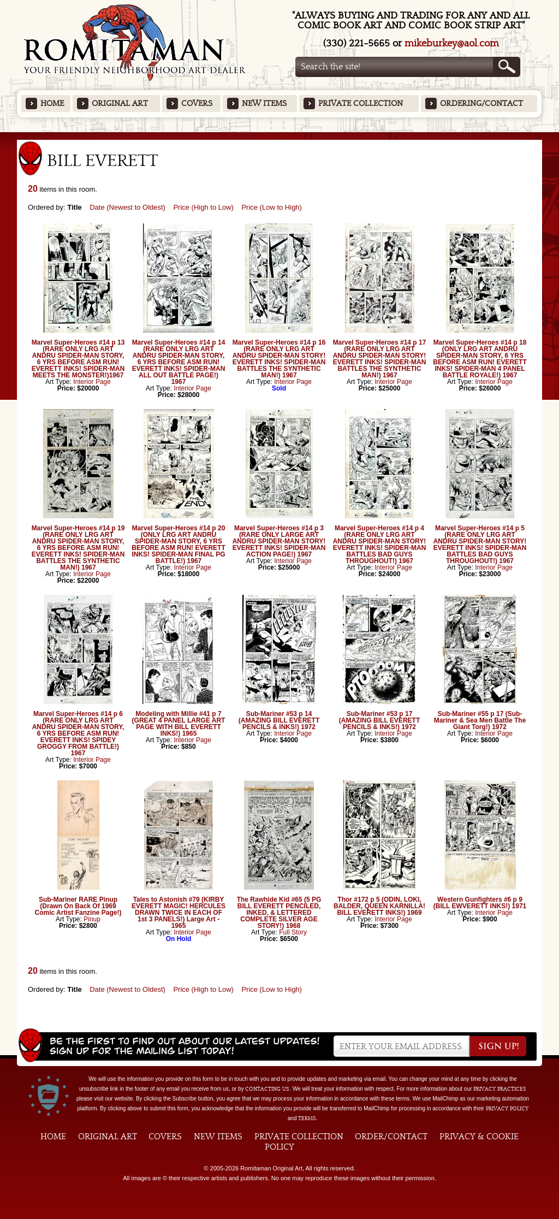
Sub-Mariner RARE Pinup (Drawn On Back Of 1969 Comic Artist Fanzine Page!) (78, 906)
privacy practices (499, 1089)
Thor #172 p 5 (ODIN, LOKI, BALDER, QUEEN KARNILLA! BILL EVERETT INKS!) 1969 (379, 906)
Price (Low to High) (271, 207)
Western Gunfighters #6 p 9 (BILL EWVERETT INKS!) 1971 (479, 903)
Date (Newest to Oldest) (127, 207)
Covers (196, 103)
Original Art (120, 103)
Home (52, 103)
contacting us (267, 1089)
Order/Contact (391, 1136)
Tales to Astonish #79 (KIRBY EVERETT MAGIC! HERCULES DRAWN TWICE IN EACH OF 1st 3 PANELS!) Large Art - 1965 (178, 913)
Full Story (293, 932)
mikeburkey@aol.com (452, 43)
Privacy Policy (507, 1108)
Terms (307, 1118)
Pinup (92, 919)
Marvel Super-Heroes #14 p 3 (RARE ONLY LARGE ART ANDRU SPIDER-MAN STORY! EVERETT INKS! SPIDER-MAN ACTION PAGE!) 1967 (279, 541)
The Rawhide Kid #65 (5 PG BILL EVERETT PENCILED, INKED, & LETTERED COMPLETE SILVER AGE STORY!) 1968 (279, 913)
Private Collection (360, 103)
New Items (264, 103)
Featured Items (280, 136)
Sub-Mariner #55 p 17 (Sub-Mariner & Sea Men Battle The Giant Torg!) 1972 (480, 720)
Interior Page (92, 382)
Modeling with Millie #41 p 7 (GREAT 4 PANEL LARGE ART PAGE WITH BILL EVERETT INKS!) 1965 (178, 723)
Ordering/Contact (481, 103)
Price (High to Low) (203, 207)
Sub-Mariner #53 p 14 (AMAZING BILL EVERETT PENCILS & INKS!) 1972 (279, 720)
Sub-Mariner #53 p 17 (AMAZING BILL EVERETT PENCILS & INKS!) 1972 (379, 720)
